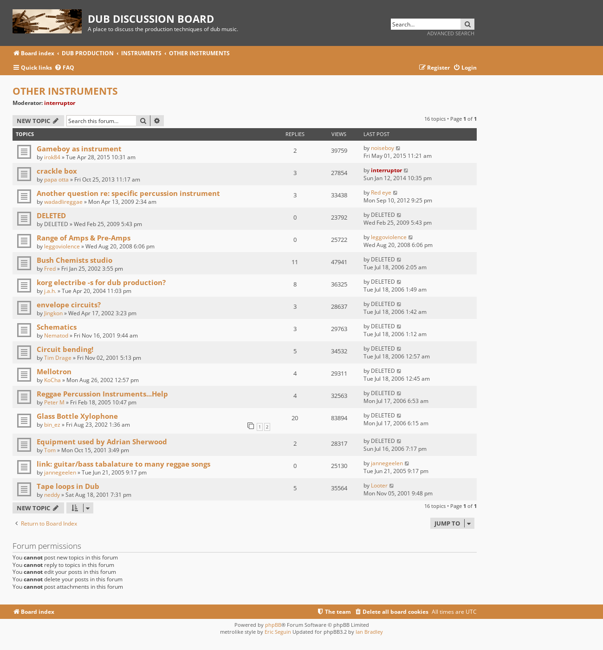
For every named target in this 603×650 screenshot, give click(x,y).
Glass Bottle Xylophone (77, 416)
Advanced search (450, 33)
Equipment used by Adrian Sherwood (102, 441)
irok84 (52, 157)
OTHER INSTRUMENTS (65, 91)
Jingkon (53, 313)
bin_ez (52, 425)
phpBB (273, 624)
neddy (52, 495)
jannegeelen (60, 472)
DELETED (51, 215)
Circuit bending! (65, 349)
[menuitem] (64, 68)
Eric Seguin (278, 631)
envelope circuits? (69, 304)
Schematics (57, 327)
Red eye (381, 192)
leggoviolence (62, 246)
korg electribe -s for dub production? (101, 282)
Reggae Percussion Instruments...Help (102, 393)
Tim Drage (57, 358)
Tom (50, 450)
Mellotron (54, 371)
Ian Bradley (369, 631)
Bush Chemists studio (74, 260)
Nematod (56, 335)
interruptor (59, 103)
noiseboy (382, 148)
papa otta (56, 179)
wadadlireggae (63, 202)
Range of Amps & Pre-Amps (83, 237)
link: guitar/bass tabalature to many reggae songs (123, 463)
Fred (50, 269)
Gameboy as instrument (79, 148)
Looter (379, 485)
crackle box (57, 171)
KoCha (52, 380)
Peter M (54, 402)
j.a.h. (50, 291)
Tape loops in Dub (68, 486)
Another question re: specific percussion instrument (128, 193)
